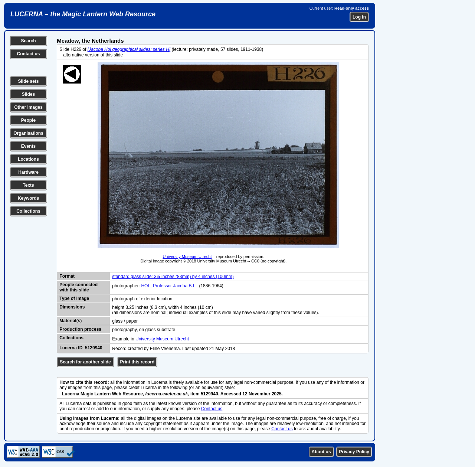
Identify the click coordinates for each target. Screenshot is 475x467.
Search (28, 40)
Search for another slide (85, 362)
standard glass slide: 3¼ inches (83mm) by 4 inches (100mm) (172, 276)
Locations (28, 159)
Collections (28, 211)
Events (28, 146)
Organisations (28, 133)
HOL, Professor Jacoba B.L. (168, 285)
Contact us (28, 53)
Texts (28, 185)
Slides (28, 94)
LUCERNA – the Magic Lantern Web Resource (82, 14)
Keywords (28, 198)
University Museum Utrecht (187, 256)
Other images (28, 107)
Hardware (28, 172)
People (28, 120)
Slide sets (28, 81)
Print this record (137, 362)
